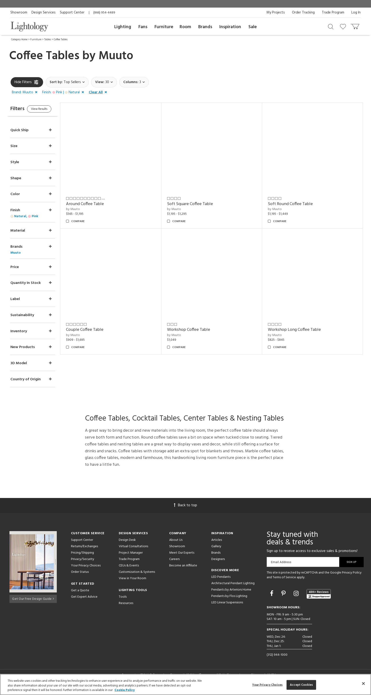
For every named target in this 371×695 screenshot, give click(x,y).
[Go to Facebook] (272, 598)
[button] (25, 92)
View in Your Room (132, 582)
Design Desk (127, 544)
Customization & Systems (137, 576)
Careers (174, 563)
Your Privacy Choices (86, 570)
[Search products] (330, 26)
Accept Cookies (301, 684)
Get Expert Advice (84, 601)
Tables (47, 39)
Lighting (122, 27)
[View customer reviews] (318, 598)
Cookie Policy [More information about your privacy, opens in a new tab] (125, 690)
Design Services (43, 12)
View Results (50, 110)
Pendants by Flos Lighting (229, 600)
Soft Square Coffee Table (196, 204)
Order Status (80, 576)
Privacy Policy (352, 577)
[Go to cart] (355, 25)
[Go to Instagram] (296, 598)
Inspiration (230, 27)
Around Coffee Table (94, 204)
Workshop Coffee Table (194, 329)
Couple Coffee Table (94, 329)
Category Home (19, 39)
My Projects (275, 12)
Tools (123, 601)
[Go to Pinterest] (284, 598)
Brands (205, 27)
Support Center (72, 12)
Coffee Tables (60, 39)
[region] (185, 684)
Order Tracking (303, 12)
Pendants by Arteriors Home (231, 594)
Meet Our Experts (181, 557)
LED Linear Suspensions (227, 607)
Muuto (115, 56)
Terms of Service (284, 581)
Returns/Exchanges (84, 550)
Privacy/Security (82, 563)
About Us (175, 544)
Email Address (281, 566)
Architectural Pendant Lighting (233, 587)
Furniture (164, 27)
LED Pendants (220, 581)
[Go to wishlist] (344, 26)
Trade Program (333, 12)
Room (185, 27)
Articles (216, 544)
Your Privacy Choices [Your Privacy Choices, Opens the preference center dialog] (267, 684)
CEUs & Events (129, 570)
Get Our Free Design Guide (33, 602)
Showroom (18, 12)
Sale (252, 27)
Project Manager (131, 557)
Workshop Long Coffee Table (297, 329)
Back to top (185, 510)
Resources (126, 607)
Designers (218, 563)
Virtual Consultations (133, 550)
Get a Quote (80, 594)
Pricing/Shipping (82, 557)
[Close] (363, 683)
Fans (142, 27)
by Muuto (82, 209)
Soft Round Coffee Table (293, 204)
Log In (356, 12)
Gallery (216, 550)
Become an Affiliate (183, 570)
